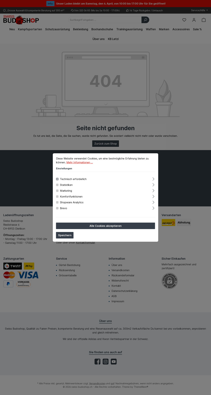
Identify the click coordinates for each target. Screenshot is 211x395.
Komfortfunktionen (71, 198)
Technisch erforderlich (73, 180)
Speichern (64, 236)
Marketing (66, 192)
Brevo (63, 209)
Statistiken (66, 186)
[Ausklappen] (153, 180)
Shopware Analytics (71, 203)
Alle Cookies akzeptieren (105, 227)
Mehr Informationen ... (79, 163)
